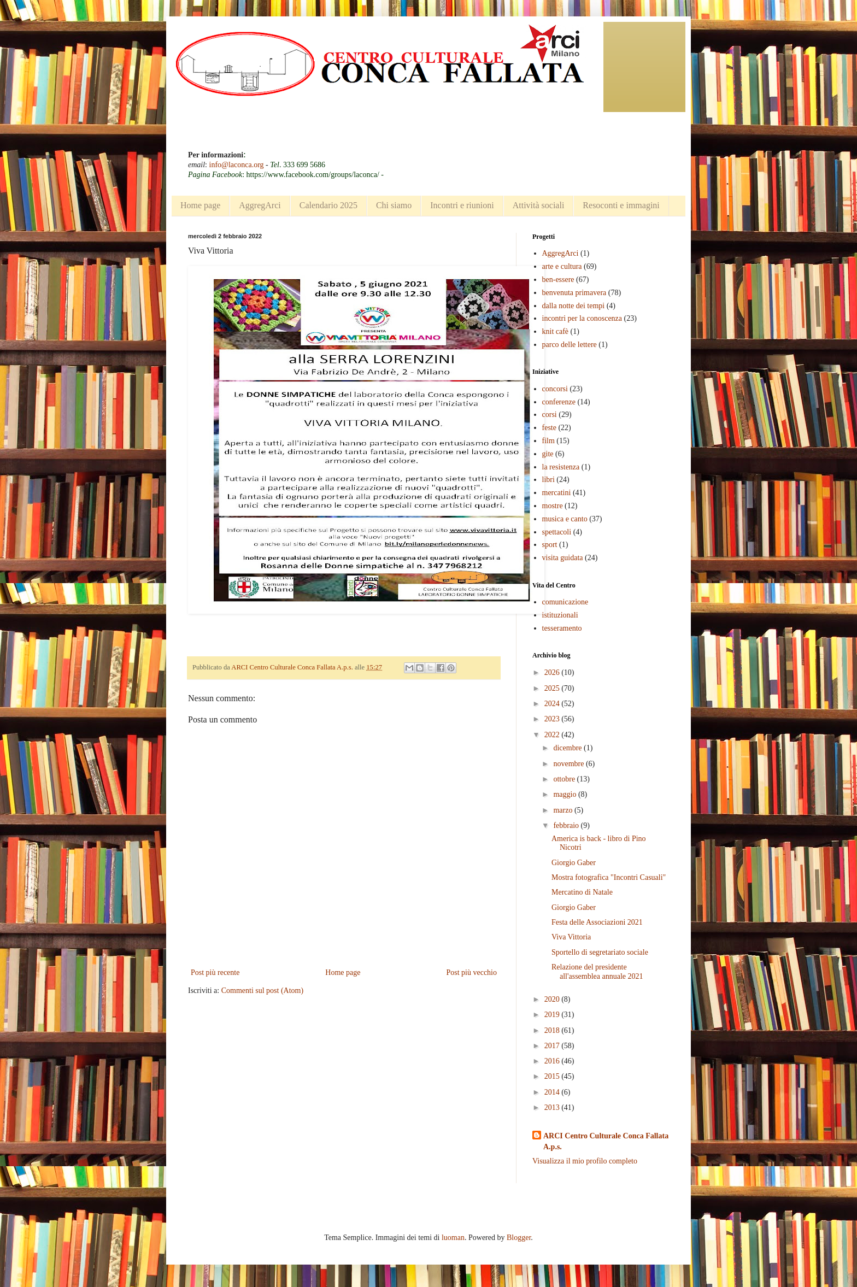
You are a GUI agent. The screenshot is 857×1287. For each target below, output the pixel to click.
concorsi (555, 389)
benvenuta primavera (574, 293)
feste (549, 428)
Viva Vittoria (571, 937)
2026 (553, 672)
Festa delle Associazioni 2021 (597, 922)
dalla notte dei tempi (573, 306)
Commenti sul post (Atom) (262, 990)
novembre (569, 764)
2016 (553, 1061)
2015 (553, 1076)
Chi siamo (394, 205)
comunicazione (565, 602)
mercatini (556, 493)
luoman (453, 1237)
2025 (553, 688)
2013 (553, 1107)
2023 (553, 719)
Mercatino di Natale (582, 892)
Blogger (519, 1237)
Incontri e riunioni (462, 205)
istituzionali (560, 615)
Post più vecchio (471, 972)
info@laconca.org (236, 165)
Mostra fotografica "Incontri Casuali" (608, 877)
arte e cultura (562, 266)
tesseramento (562, 628)
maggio (565, 794)
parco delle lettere (569, 344)
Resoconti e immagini (621, 205)
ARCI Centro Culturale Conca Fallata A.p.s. (605, 1141)
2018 (553, 1030)
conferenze (559, 402)
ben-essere (558, 279)
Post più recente (215, 972)
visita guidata (562, 558)
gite (548, 454)
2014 (553, 1092)
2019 (553, 1014)
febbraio (566, 825)
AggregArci (259, 205)
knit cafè (555, 331)
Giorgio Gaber (573, 863)
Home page (200, 205)
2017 (553, 1046)
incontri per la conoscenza (582, 318)
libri (548, 479)
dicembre (568, 748)
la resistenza (561, 467)
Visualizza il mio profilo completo (584, 1161)
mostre (552, 506)
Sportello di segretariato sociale (599, 952)
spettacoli (557, 532)
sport (549, 544)
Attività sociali (539, 205)
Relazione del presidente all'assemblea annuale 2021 (597, 971)
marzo (563, 810)
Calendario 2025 (328, 205)
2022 (553, 735)
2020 (553, 999)
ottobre (565, 779)
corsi (549, 414)
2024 (553, 704)
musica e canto (565, 519)
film (548, 441)
